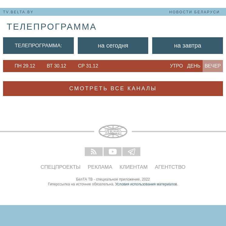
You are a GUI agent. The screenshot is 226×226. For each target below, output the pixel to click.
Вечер (213, 65)
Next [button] (106, 66)
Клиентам (134, 167)
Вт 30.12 (56, 65)
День (193, 65)
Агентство (170, 167)
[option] (25, 66)
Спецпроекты (61, 167)
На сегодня (113, 45)
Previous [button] (6, 66)
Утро (176, 65)
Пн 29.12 (25, 65)
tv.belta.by (18, 12)
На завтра (187, 45)
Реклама (100, 167)
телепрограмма (52, 27)
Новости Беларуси (194, 12)
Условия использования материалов (146, 184)
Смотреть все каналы (113, 88)
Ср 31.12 (88, 65)
